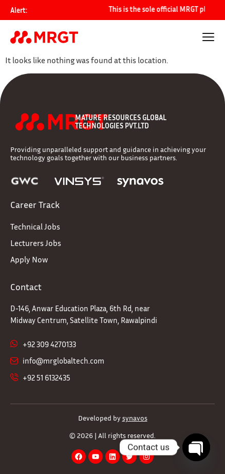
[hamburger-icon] (208, 38)
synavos (134, 417)
